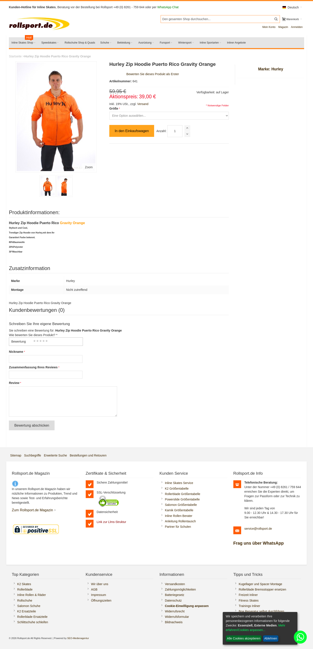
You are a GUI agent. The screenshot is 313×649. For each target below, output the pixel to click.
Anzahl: (161, 131)
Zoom (89, 167)
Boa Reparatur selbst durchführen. (262, 611)
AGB (94, 589)
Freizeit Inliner (248, 595)
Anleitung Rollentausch (180, 521)
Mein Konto (269, 27)
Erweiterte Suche (55, 455)
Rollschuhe (24, 600)
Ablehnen (270, 638)
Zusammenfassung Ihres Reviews (33, 367)
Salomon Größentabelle (181, 505)
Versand (142, 104)
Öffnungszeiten (101, 600)
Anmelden (297, 27)
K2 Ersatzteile (26, 611)
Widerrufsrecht (175, 611)
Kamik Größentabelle (179, 510)
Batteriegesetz (174, 595)
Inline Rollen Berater (178, 516)
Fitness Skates (249, 600)
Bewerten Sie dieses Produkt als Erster (152, 74)
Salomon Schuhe (28, 606)
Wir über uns (99, 584)
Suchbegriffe (32, 455)
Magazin (283, 27)
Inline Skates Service (179, 483)
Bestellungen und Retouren (88, 455)
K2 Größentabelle (177, 488)
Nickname (16, 351)
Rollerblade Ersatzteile (32, 616)
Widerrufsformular (177, 616)
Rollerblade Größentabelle (182, 494)
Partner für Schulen (178, 526)
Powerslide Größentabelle (182, 499)
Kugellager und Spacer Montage (260, 584)
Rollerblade (25, 589)
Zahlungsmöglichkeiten (180, 589)
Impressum (98, 595)
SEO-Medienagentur (78, 638)
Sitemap (15, 455)
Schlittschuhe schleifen (32, 622)
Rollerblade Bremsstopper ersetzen (262, 589)
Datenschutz (173, 600)
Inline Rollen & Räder (31, 595)
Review (14, 383)
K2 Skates (24, 584)
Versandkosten (175, 584)
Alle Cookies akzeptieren (243, 638)
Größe (113, 108)
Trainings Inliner (249, 606)
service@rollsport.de (258, 528)
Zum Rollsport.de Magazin (32, 510)
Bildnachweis (174, 622)
